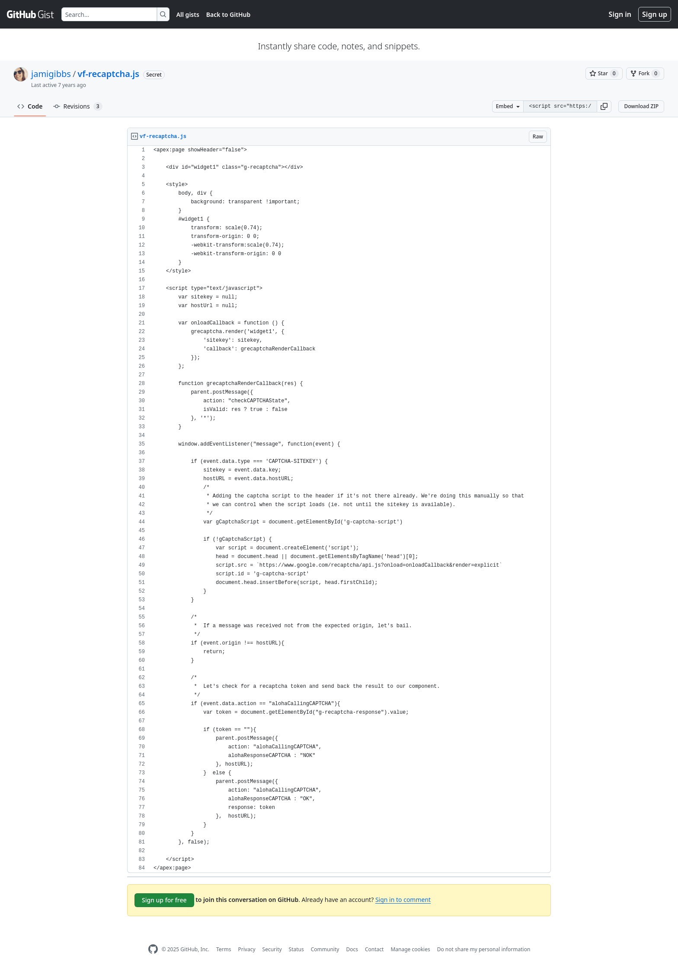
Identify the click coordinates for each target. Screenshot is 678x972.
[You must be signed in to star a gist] (604, 73)
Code (30, 106)
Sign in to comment (403, 899)
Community (325, 949)
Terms (223, 949)
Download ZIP (641, 106)
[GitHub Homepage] (153, 949)
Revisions (77, 106)
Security (272, 949)
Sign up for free (164, 900)
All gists (187, 14)
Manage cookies (410, 949)
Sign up (654, 14)
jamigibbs (51, 74)
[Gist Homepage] (30, 14)
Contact (374, 949)
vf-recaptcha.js (108, 74)
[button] (604, 106)
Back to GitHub (228, 14)
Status (296, 949)
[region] (339, 509)
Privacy (247, 949)
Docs (352, 949)
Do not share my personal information (484, 949)
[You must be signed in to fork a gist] (645, 73)
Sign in (620, 14)
